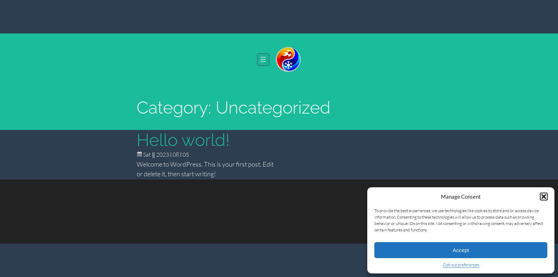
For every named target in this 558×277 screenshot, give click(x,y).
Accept (461, 250)
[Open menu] (263, 59)
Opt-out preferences (461, 264)
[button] (543, 196)
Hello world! (183, 140)
